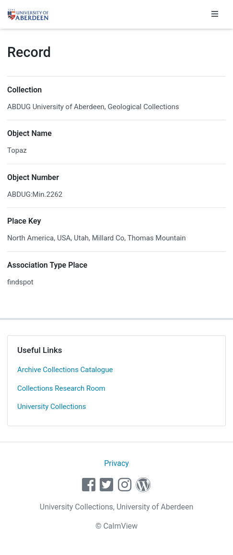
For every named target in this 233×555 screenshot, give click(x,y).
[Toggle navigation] (214, 14)
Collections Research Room (61, 388)
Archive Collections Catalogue (65, 369)
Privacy (116, 463)
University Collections (51, 406)
